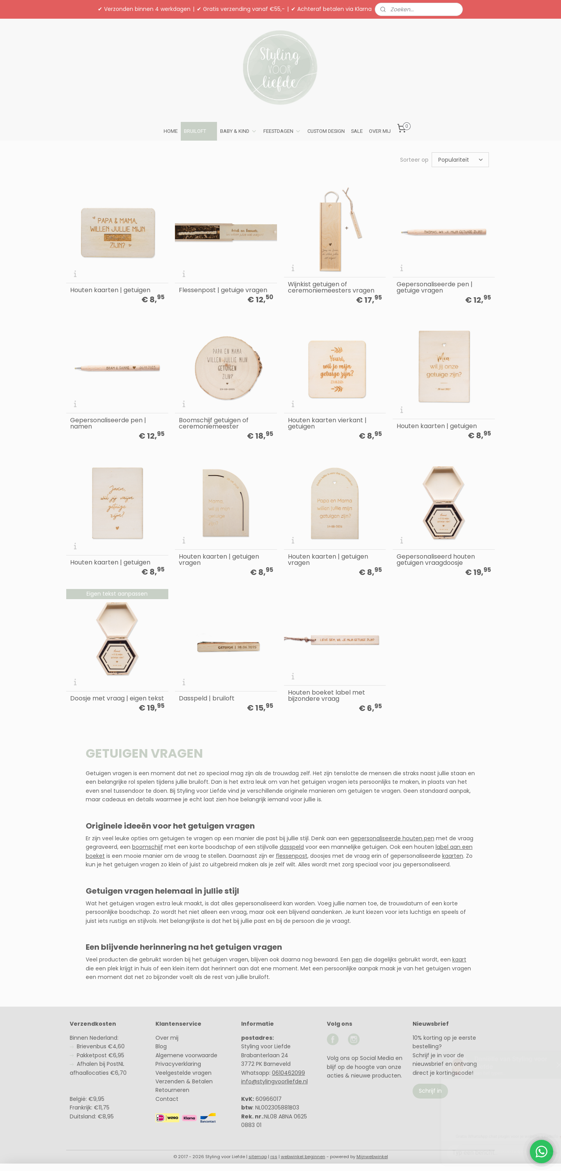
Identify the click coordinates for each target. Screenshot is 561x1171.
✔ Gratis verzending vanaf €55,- (241, 9)
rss (273, 1156)
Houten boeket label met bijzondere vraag (326, 696)
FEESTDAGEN (282, 131)
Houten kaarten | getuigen (110, 290)
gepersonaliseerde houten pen (392, 838)
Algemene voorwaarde (186, 1055)
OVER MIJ (380, 131)
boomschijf (147, 847)
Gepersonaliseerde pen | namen (108, 423)
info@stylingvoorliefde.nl (274, 1081)
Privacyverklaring (178, 1064)
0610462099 (288, 1073)
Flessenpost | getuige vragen (223, 290)
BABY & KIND (238, 131)
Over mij (166, 1038)
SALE (357, 131)
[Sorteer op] (460, 160)
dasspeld (292, 847)
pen (357, 959)
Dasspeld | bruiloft (207, 698)
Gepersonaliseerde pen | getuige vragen (435, 287)
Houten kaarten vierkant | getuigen (327, 423)
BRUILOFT (199, 131)
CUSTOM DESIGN (326, 131)
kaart (459, 959)
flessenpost (291, 856)
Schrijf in (430, 1091)
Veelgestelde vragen (183, 1073)
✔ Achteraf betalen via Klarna (331, 9)
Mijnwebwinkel (372, 1156)
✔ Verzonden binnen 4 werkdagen (144, 9)
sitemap (258, 1156)
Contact (166, 1099)
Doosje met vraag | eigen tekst (117, 698)
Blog (161, 1046)
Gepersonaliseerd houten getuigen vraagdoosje (436, 560)
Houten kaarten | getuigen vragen (219, 560)
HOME (171, 131)
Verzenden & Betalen (184, 1081)
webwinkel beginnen (303, 1156)
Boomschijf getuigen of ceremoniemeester (214, 423)
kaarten (452, 856)
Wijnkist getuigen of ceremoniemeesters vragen (331, 287)
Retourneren (172, 1090)
